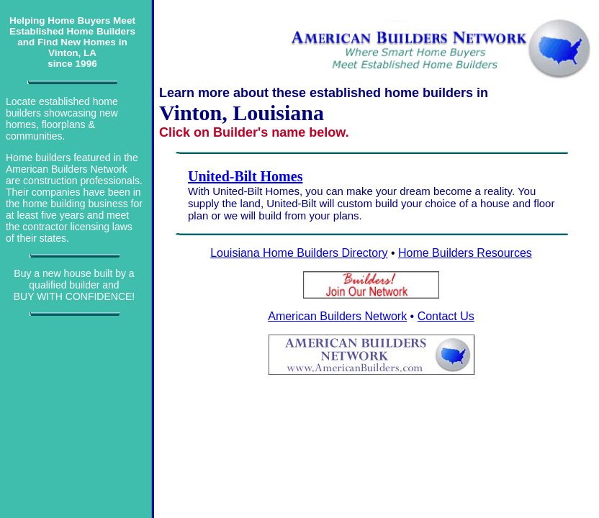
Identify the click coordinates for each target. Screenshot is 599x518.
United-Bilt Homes (245, 176)
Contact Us (446, 316)
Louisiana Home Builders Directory (298, 253)
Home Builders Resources (465, 253)
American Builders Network (337, 316)
